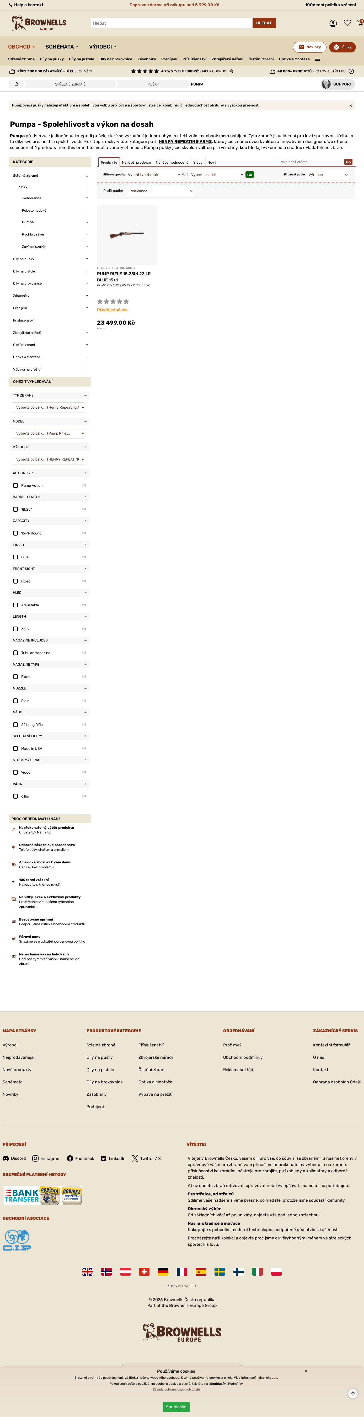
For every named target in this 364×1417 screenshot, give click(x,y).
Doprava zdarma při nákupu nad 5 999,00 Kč (174, 4)
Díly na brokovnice (115, 59)
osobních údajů (189, 1389)
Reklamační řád (238, 1069)
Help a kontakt (26, 4)
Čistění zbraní (261, 59)
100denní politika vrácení (330, 4)
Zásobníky (146, 59)
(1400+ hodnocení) (197, 71)
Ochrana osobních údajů (337, 1081)
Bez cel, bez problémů (36, 867)
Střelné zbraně (21, 59)
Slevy (347, 47)
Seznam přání (348, 23)
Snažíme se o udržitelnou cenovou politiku (52, 941)
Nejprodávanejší (18, 1057)
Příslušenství (194, 59)
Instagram (46, 1158)
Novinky (10, 1094)
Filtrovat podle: (114, 174)
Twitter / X (146, 1158)
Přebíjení (169, 59)
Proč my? (232, 1044)
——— (317, 59)
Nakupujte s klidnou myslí (39, 884)
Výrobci (100, 47)
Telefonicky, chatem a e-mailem (44, 850)
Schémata (60, 47)
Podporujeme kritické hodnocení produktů (52, 924)
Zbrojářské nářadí (227, 59)
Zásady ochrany (165, 1389)
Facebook (80, 1158)
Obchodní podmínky (243, 1057)
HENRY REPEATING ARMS (185, 141)
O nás (318, 1057)
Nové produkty (17, 1069)
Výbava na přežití (155, 1094)
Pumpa (101, 328)
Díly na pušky (52, 59)
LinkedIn (113, 1158)
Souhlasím (176, 1406)
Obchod (19, 47)
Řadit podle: (113, 191)
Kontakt (320, 1069)
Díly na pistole (81, 59)
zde (274, 1377)
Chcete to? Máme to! (35, 832)
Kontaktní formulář (331, 1044)
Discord (14, 1158)
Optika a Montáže (294, 59)
